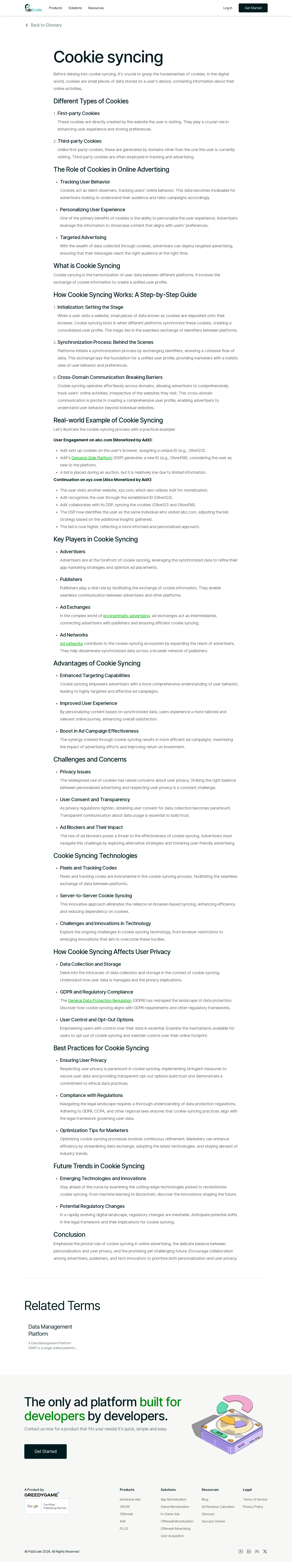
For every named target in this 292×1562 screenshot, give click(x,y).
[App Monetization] (173, 1499)
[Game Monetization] (175, 1506)
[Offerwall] (126, 1514)
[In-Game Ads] (170, 1514)
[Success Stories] (213, 1521)
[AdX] (123, 1521)
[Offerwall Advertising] (175, 1528)
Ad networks (71, 643)
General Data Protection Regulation (100, 1000)
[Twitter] (265, 1551)
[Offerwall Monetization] (177, 1521)
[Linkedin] (248, 1551)
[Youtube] (240, 1551)
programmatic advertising (126, 615)
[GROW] (125, 1506)
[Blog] (205, 1499)
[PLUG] (124, 1528)
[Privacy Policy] (253, 1506)
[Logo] (33, 7)
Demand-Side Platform (92, 457)
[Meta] (256, 1551)
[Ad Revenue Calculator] (218, 1506)
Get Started (253, 8)
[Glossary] (208, 1514)
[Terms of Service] (255, 1499)
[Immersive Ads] (130, 1499)
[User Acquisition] (172, 1535)
